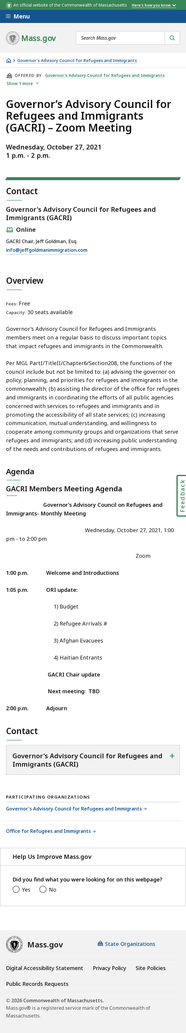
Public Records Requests (37, 983)
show (20, 83)
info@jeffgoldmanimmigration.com (46, 250)
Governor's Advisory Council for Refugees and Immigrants (77, 60)
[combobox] (128, 38)
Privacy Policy (109, 968)
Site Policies (151, 968)
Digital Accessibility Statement (44, 968)
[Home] (8, 60)
